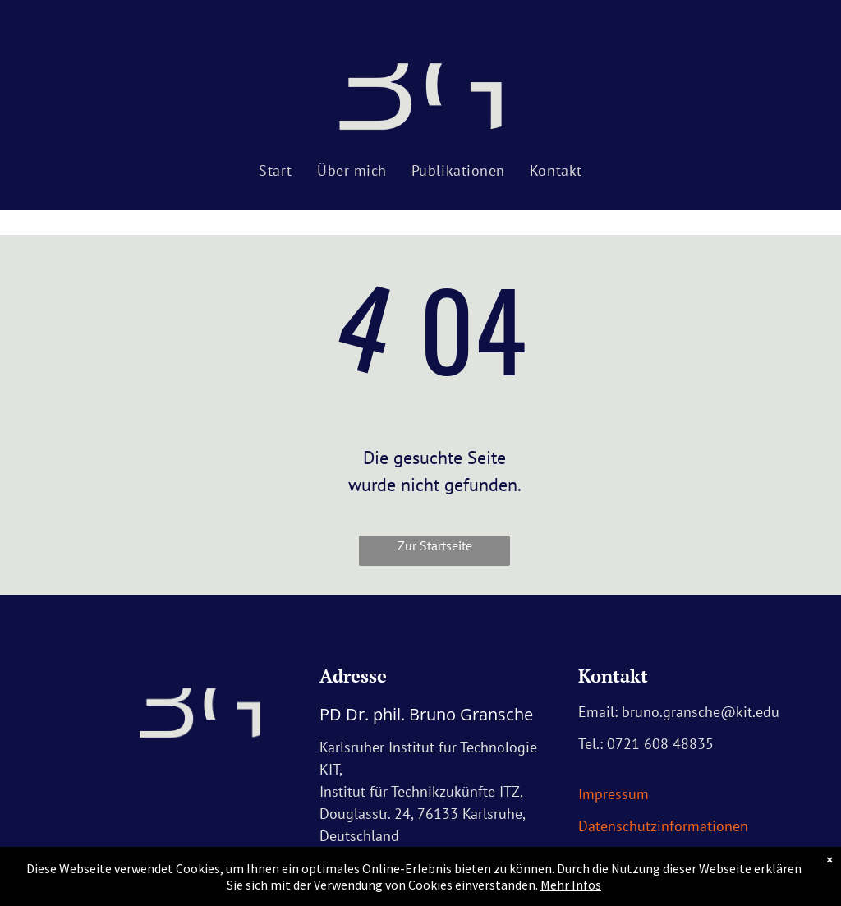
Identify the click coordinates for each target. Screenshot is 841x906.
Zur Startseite (435, 545)
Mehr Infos (570, 884)
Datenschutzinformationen (663, 825)
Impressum (613, 793)
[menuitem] (275, 170)
